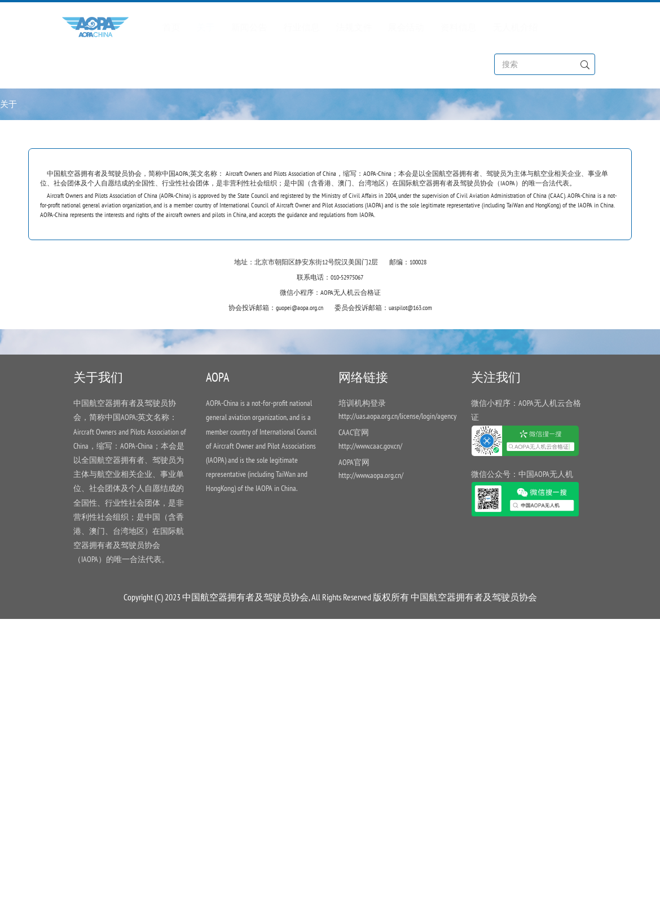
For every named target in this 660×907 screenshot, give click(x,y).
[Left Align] (584, 63)
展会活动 (394, 26)
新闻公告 (238, 26)
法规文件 (342, 26)
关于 (195, 26)
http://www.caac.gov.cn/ (370, 446)
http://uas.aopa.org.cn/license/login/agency (397, 417)
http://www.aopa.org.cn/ (370, 475)
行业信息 (290, 26)
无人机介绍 (503, 26)
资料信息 (447, 26)
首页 (161, 26)
